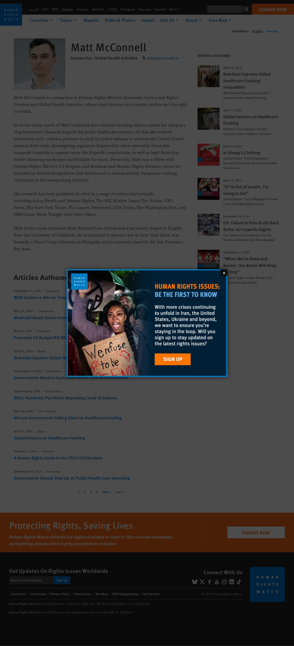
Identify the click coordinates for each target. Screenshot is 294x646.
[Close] (223, 272)
